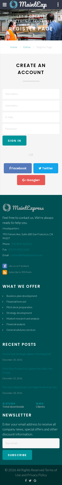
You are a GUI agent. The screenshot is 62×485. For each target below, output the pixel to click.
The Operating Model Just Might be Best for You (29, 387)
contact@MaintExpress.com (26, 255)
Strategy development (19, 312)
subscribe (17, 455)
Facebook (17, 168)
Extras (27, 47)
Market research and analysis (22, 318)
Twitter (46, 168)
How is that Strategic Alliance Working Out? (26, 353)
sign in (14, 141)
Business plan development (21, 295)
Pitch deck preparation (19, 307)
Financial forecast (16, 301)
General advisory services (21, 329)
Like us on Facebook (15, 265)
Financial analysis (15, 324)
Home (13, 47)
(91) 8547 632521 (21, 243)
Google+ (31, 180)
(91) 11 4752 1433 (18, 249)
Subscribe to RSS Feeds (17, 272)
